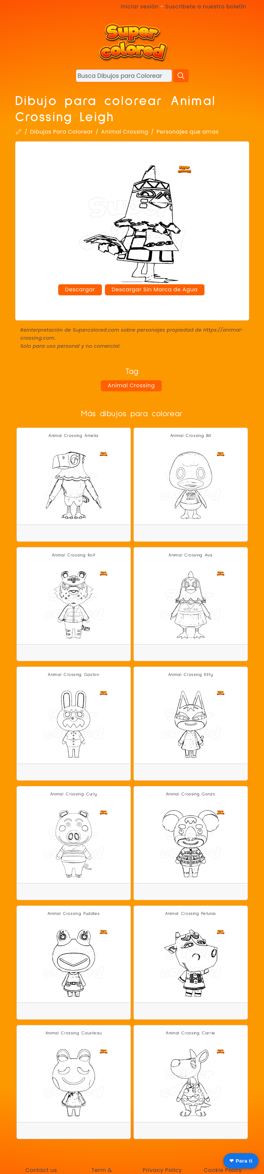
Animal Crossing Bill (190, 436)
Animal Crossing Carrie (190, 1033)
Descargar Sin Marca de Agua (155, 289)
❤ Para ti (241, 1161)
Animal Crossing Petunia (190, 914)
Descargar (80, 289)
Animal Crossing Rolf (74, 555)
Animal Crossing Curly (73, 794)
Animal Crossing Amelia (73, 436)
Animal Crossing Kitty (190, 675)
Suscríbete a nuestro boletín (205, 6)
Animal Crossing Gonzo (190, 794)
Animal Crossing (124, 132)
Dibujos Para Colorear (61, 132)
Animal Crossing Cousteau (73, 1033)
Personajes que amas (187, 132)
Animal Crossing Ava (190, 555)
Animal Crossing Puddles (73, 914)
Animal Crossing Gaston (73, 675)
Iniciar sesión (140, 6)
